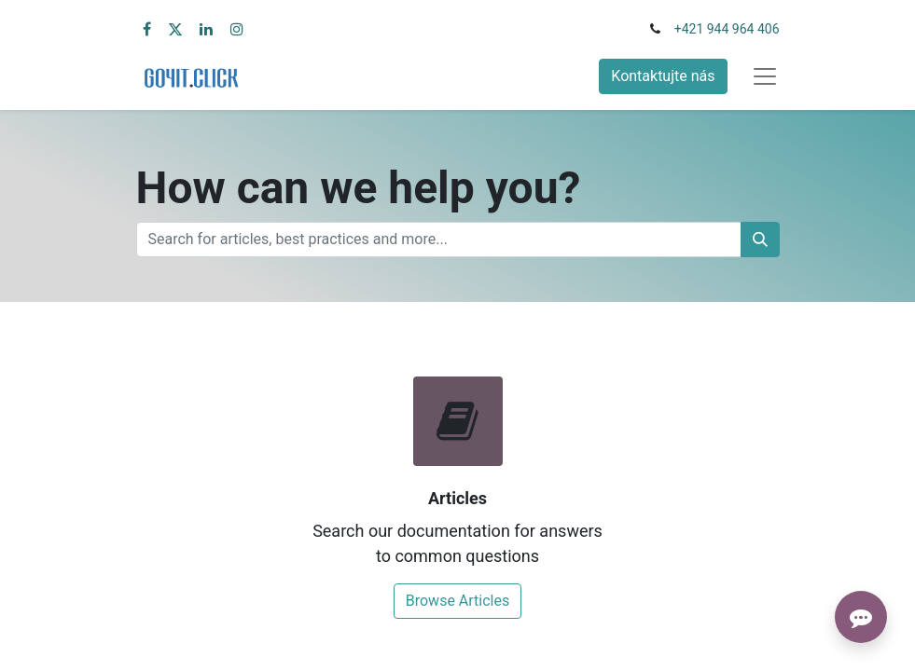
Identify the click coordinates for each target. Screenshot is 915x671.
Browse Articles (457, 600)
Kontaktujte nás (662, 76)
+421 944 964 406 (727, 28)
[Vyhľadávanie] (760, 239)
